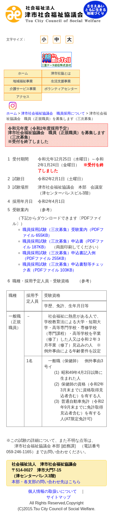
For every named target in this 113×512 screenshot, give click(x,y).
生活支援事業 (61, 81)
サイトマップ (58, 497)
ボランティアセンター (60, 89)
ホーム (23, 73)
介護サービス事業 (23, 89)
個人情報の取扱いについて (52, 491)
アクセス (22, 97)
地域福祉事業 (23, 81)
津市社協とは (61, 73)
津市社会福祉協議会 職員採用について (53, 113)
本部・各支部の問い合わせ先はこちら (46, 482)
